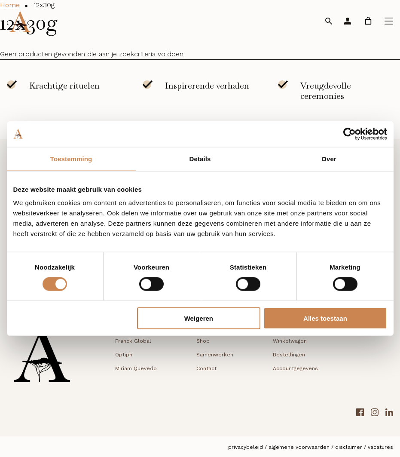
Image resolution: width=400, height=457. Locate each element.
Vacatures (380, 447)
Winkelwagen (290, 341)
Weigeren (198, 318)
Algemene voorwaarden (299, 447)
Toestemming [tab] (71, 158)
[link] (368, 21)
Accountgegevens (295, 368)
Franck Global (133, 341)
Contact (206, 368)
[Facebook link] (360, 413)
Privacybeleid (245, 447)
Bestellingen (289, 355)
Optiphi (124, 355)
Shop (203, 341)
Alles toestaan (325, 318)
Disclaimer (348, 447)
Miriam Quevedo (136, 368)
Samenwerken (214, 355)
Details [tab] (200, 158)
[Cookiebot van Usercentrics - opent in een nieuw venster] (349, 133)
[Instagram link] (375, 413)
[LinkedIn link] (389, 413)
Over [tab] (328, 158)
